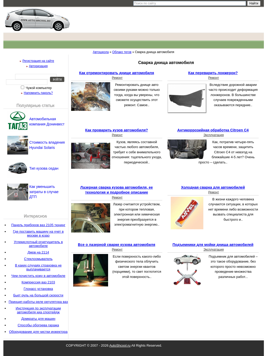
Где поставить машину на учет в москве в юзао (38, 233)
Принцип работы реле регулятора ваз (38, 302)
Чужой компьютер (38, 88)
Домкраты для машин (38, 319)
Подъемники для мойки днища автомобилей (212, 245)
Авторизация (38, 66)
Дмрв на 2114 (38, 252)
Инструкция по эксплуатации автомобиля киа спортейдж (38, 310)
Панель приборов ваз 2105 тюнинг (38, 225)
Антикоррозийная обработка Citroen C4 (213, 130)
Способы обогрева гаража (38, 325)
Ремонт (117, 78)
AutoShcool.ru (120, 345)
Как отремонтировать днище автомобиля (116, 73)
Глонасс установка (38, 289)
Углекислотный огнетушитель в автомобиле (38, 244)
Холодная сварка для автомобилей (213, 187)
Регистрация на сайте (38, 61)
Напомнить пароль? (38, 93)
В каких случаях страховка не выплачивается (38, 267)
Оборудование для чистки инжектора (38, 332)
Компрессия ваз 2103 (38, 282)
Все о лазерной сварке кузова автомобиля (116, 245)
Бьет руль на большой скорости (38, 295)
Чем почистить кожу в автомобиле (38, 276)
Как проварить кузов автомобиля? (116, 130)
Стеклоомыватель (38, 259)
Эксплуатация (213, 135)
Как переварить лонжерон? (213, 73)
